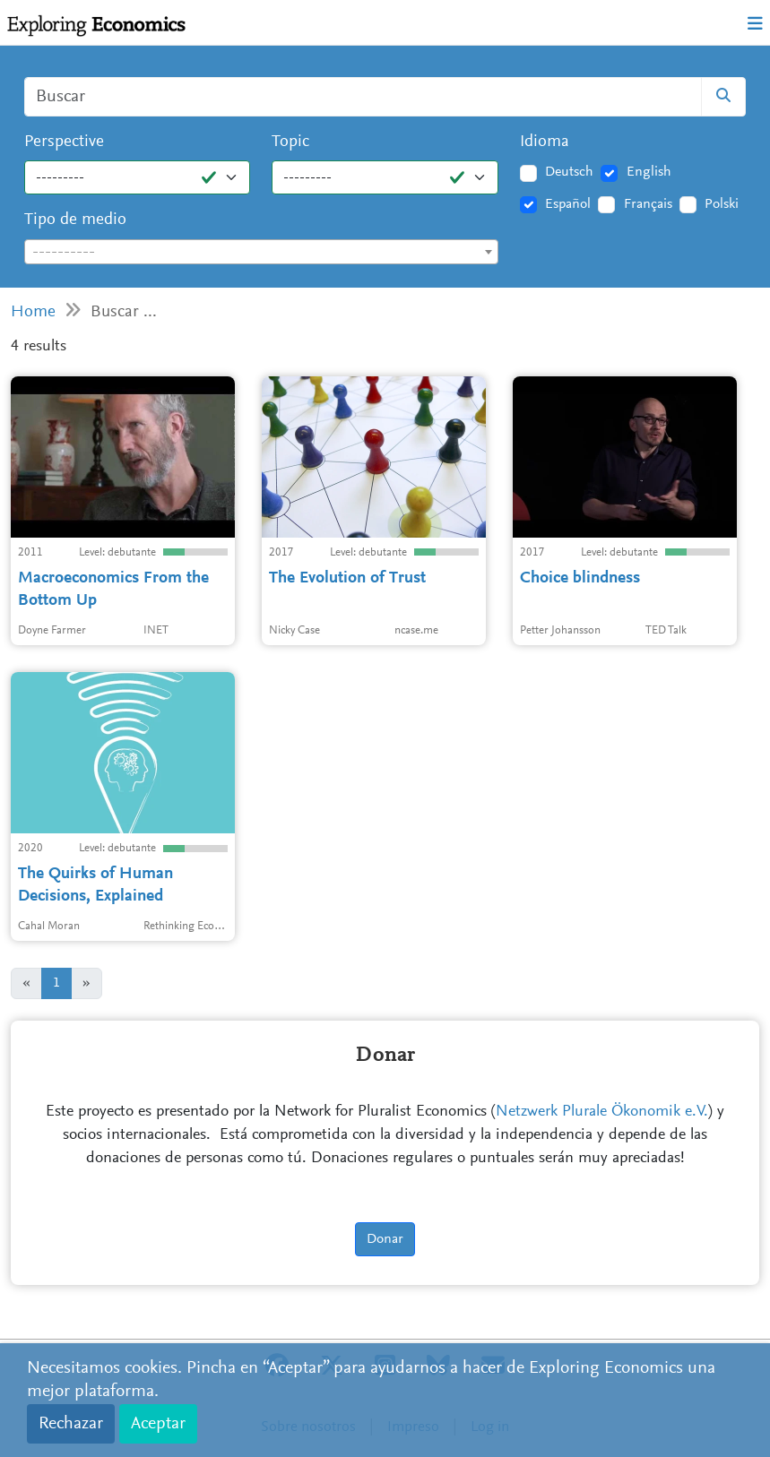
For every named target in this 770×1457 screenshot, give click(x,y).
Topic (290, 142)
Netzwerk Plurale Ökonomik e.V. (602, 1112)
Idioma (544, 142)
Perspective (64, 142)
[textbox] (261, 252)
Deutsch (569, 172)
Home (33, 312)
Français (648, 204)
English (649, 172)
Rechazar (71, 1424)
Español (568, 204)
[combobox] (261, 251)
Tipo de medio (75, 219)
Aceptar (158, 1424)
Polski (722, 204)
